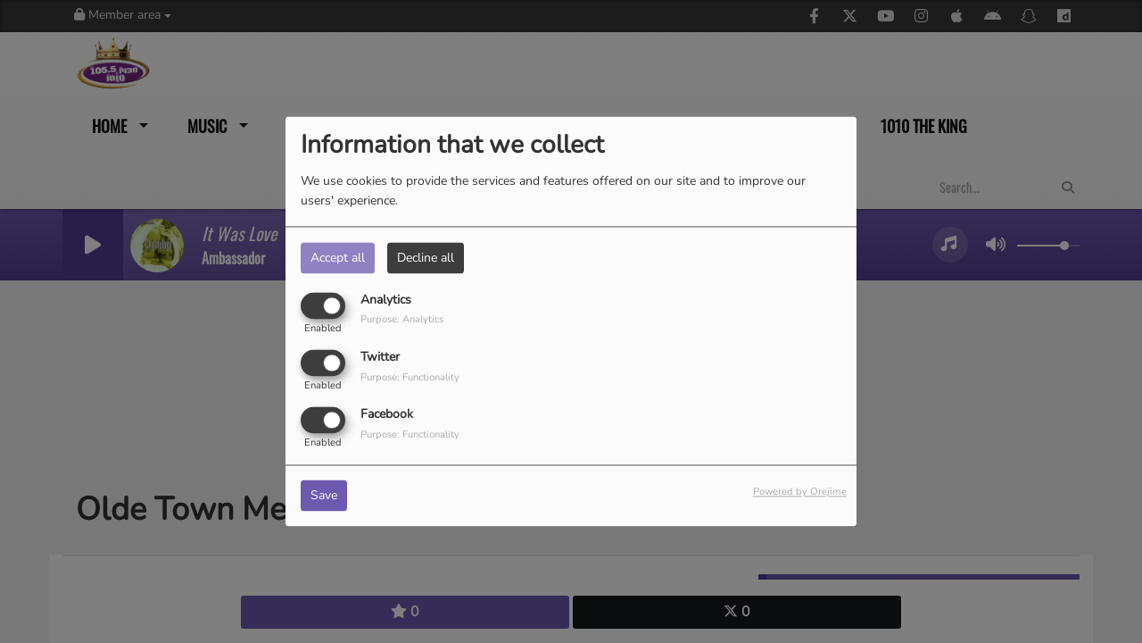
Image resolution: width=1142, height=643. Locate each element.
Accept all (337, 257)
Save (323, 496)
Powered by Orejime (800, 492)
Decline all (425, 257)
